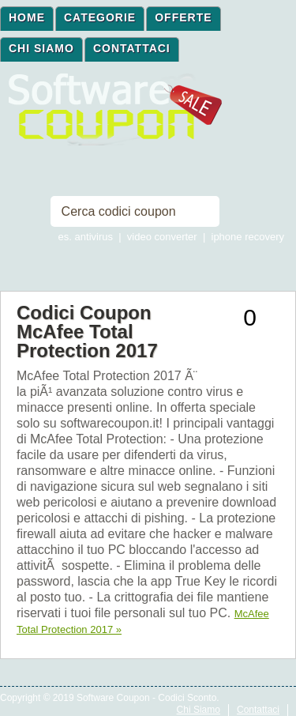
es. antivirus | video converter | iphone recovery (171, 237)
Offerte (183, 17)
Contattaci (131, 48)
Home (27, 17)
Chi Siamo (41, 48)
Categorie (100, 17)
